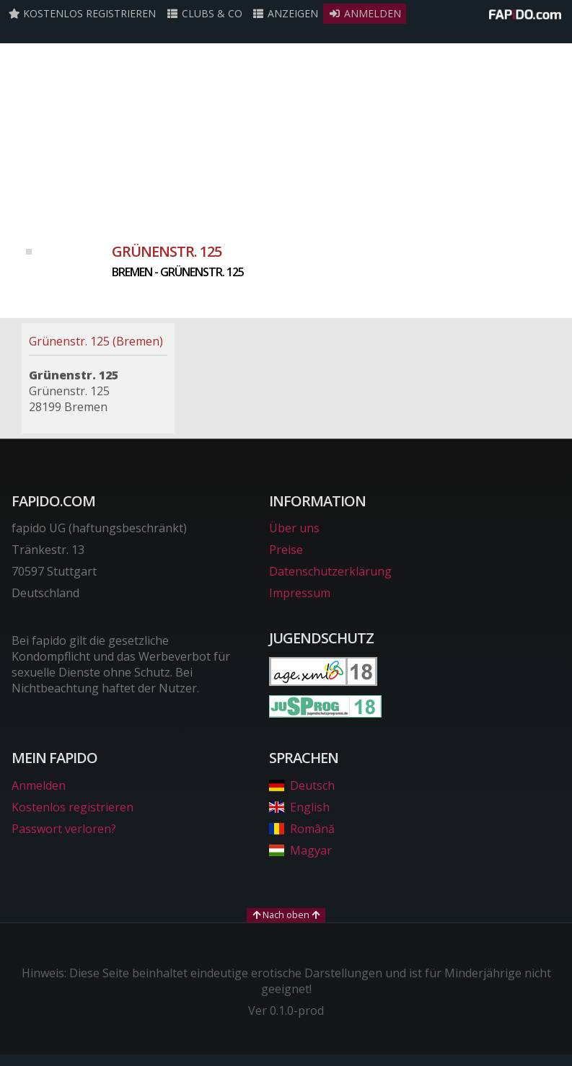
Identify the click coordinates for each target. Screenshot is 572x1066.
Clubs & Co (204, 13)
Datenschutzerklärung (330, 571)
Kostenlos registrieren (82, 13)
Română (302, 829)
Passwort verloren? (64, 829)
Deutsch (302, 785)
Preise (286, 550)
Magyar (300, 850)
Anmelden (364, 13)
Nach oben (286, 914)
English (299, 807)
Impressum (299, 593)
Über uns (294, 528)
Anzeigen (285, 13)
